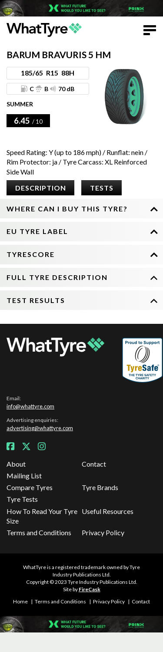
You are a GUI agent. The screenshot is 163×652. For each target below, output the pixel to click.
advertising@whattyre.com (40, 428)
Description (40, 188)
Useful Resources (107, 511)
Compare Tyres (30, 487)
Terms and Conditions (39, 532)
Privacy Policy (103, 532)
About (16, 464)
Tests (101, 188)
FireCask (89, 589)
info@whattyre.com (30, 406)
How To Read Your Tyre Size (42, 516)
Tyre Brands (100, 487)
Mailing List (24, 475)
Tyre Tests (22, 499)
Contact (94, 464)
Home (20, 601)
